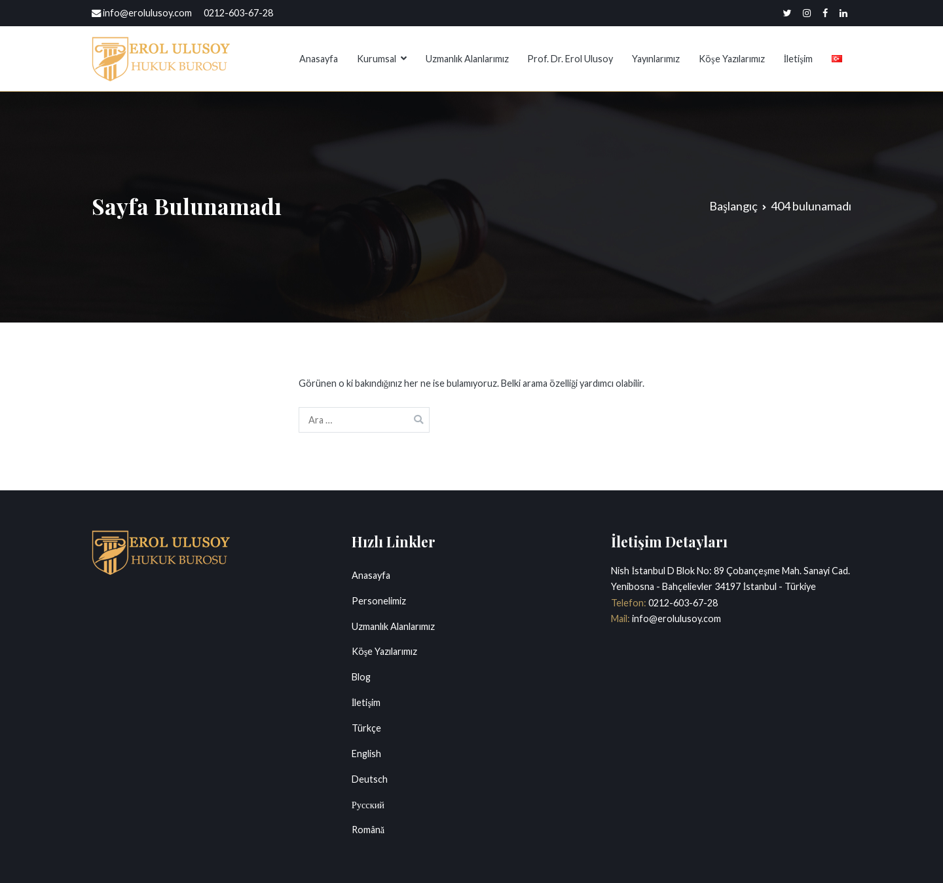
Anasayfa (318, 58)
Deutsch (370, 779)
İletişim (797, 58)
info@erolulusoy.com (675, 618)
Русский (368, 804)
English (366, 753)
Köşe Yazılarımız (732, 58)
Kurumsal (376, 58)
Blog (361, 676)
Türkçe (366, 728)
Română (368, 829)
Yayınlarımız (656, 58)
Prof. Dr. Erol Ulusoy (570, 58)
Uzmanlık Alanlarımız (467, 58)
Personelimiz (379, 600)
